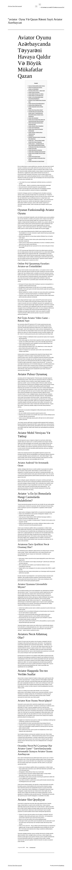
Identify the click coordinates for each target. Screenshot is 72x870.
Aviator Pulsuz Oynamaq (33, 92)
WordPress (61, 865)
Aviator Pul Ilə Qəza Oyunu (34, 156)
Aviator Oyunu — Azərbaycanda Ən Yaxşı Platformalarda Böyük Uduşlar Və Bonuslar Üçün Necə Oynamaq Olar (37, 145)
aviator (47, 228)
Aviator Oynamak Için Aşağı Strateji (36, 161)
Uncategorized (32, 847)
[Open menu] (36, 6)
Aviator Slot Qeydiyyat (33, 118)
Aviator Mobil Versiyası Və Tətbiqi (35, 93)
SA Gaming (43, 7)
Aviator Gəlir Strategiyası (33, 127)
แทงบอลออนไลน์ (60, 7)
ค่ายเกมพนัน (48, 7)
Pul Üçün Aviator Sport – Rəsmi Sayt (36, 90)
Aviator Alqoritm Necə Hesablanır (35, 126)
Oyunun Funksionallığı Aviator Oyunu (36, 85)
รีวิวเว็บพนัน (54, 7)
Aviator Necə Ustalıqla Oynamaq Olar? (36, 151)
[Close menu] (40, 4)
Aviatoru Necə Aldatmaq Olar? (35, 105)
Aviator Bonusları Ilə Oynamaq (35, 150)
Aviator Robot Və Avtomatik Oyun (35, 95)
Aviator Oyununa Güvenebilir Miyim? (36, 103)
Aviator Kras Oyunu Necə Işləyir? (35, 110)
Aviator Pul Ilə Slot (32, 148)
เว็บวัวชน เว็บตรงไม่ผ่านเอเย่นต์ (15, 6)
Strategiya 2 (31, 135)
